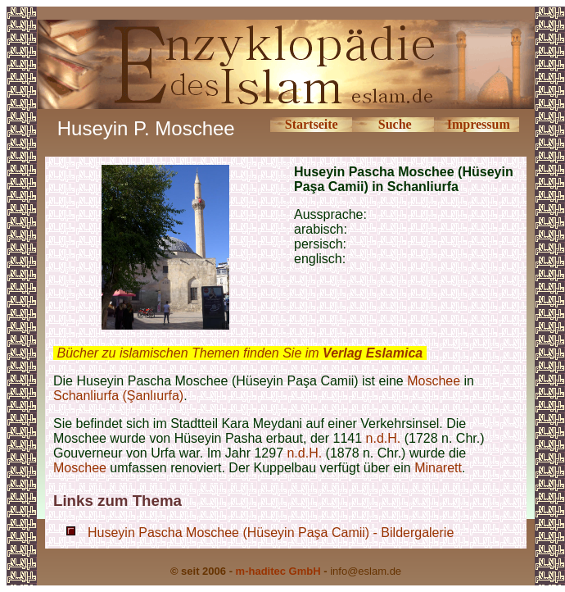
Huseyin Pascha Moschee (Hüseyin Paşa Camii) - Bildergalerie (271, 533)
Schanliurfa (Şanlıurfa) (118, 396)
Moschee (433, 381)
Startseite (311, 124)
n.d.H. (383, 438)
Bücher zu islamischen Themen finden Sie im (239, 353)
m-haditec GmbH (278, 571)
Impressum (478, 124)
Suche (395, 124)
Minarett (438, 468)
